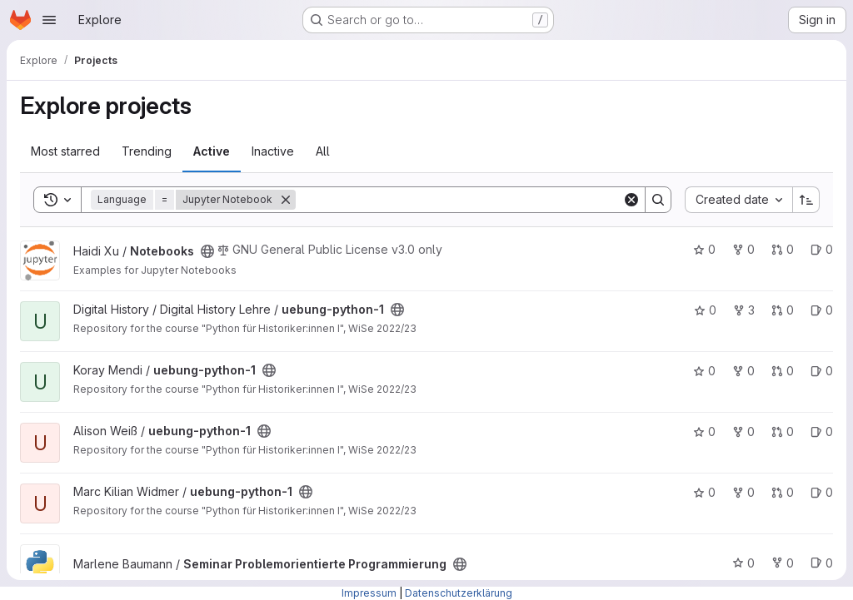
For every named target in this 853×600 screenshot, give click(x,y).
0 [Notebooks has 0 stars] (704, 249)
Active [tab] (211, 151)
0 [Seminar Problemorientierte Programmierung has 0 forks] (782, 563)
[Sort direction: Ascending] (806, 199)
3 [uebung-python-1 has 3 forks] (744, 310)
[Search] (459, 200)
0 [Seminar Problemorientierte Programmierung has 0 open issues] (822, 563)
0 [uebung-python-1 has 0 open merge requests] (782, 310)
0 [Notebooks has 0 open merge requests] (782, 249)
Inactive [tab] (273, 151)
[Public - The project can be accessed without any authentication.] (207, 251)
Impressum (369, 593)
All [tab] (323, 151)
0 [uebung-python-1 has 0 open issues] (822, 310)
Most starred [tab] (65, 151)
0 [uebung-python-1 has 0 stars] (705, 310)
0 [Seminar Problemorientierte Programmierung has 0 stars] (743, 563)
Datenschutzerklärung (458, 593)
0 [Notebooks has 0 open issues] (822, 249)
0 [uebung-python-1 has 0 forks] (743, 371)
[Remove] (286, 200)
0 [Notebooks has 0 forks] (743, 249)
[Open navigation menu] (49, 20)
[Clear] (631, 200)
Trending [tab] (147, 151)
